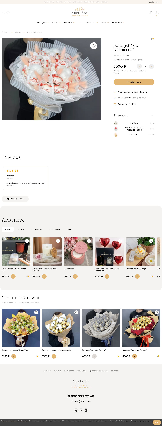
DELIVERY (47, 371)
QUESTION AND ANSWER (99, 371)
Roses (55, 22)
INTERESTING (82, 371)
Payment (68, 2)
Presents (67, 22)
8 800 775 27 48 (81, 396)
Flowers (18, 32)
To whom (117, 22)
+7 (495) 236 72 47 (81, 401)
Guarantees (77, 2)
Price (103, 22)
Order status (49, 2)
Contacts (104, 2)
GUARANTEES (69, 371)
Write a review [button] (15, 199)
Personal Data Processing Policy (122, 421)
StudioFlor (5, 32)
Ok (156, 422)
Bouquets (42, 22)
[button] (3, 12)
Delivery (59, 2)
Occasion (90, 22)
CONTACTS (115, 371)
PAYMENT (57, 371)
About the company (91, 2)
